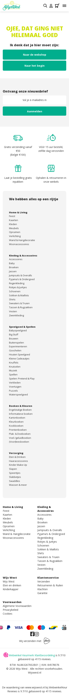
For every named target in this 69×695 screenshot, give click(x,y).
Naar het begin (34, 65)
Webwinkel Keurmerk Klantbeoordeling (32, 655)
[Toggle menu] (64, 5)
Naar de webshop (34, 54)
